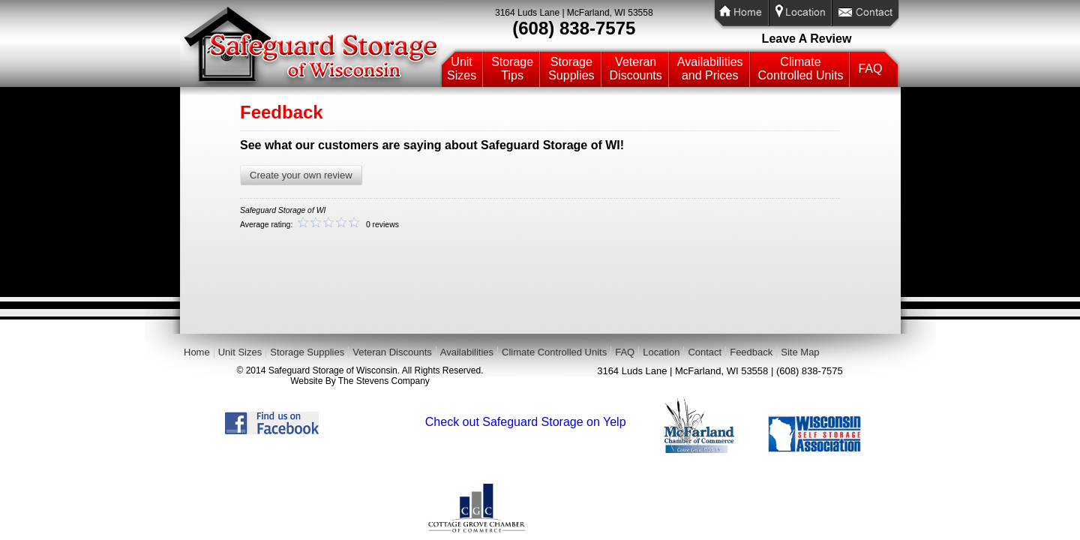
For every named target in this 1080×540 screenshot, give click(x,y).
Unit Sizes (240, 352)
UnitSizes (461, 69)
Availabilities (467, 352)
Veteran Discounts (392, 352)
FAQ (870, 68)
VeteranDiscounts (636, 69)
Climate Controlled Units (554, 352)
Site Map (800, 352)
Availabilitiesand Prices (710, 69)
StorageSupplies (571, 69)
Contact (705, 352)
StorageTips (512, 69)
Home (197, 352)
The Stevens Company (384, 381)
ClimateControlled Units (801, 69)
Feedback (751, 352)
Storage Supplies (307, 352)
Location (661, 352)
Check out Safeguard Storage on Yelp (525, 422)
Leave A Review (807, 38)
